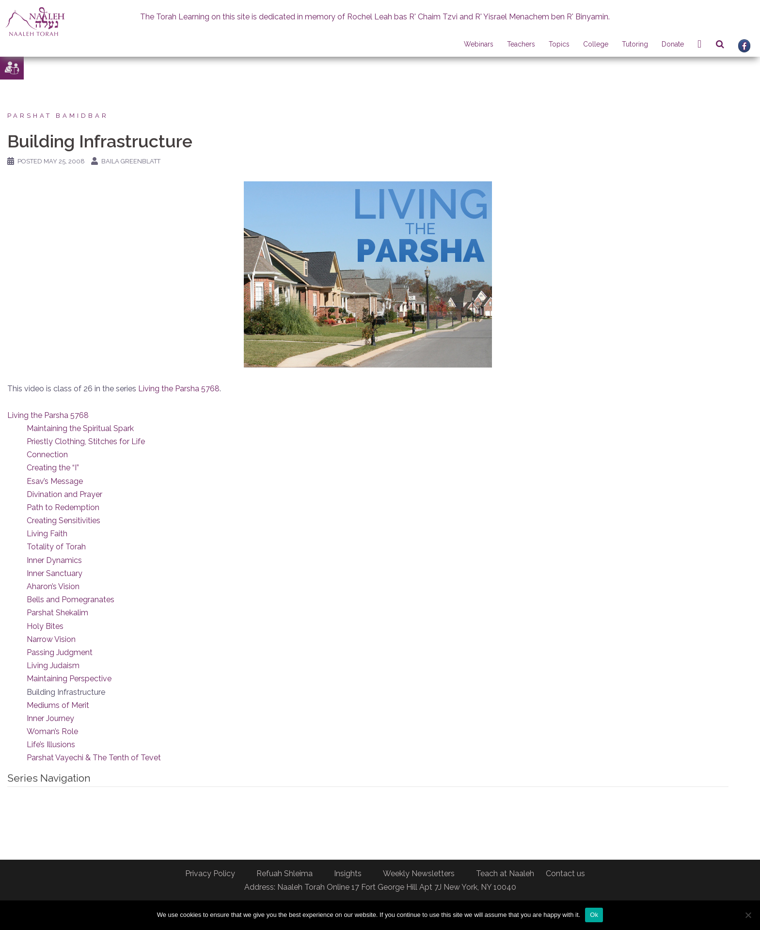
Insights (348, 873)
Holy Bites (45, 626)
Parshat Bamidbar (58, 115)
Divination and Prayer (64, 494)
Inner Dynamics (54, 560)
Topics (559, 44)
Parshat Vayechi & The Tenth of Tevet (94, 757)
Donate (673, 44)
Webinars (478, 44)
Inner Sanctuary (54, 573)
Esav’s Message (55, 481)
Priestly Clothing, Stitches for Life (86, 441)
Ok (594, 914)
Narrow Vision (51, 639)
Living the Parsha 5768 (179, 388)
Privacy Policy (210, 873)
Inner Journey (50, 718)
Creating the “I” (53, 467)
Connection (47, 454)
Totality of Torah (56, 546)
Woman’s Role (52, 731)
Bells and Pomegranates (70, 599)
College (595, 44)
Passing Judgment (60, 652)
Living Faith (47, 533)
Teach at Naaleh (505, 873)
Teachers (521, 44)
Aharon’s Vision (53, 586)
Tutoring (635, 44)
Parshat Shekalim (57, 612)
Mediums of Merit (58, 705)
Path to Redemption (63, 507)
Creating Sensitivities (63, 520)
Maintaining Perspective (69, 678)
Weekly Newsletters (419, 873)
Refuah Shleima (284, 873)
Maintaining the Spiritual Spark (80, 428)
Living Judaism (53, 665)
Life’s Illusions (51, 744)
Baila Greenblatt (130, 161)
